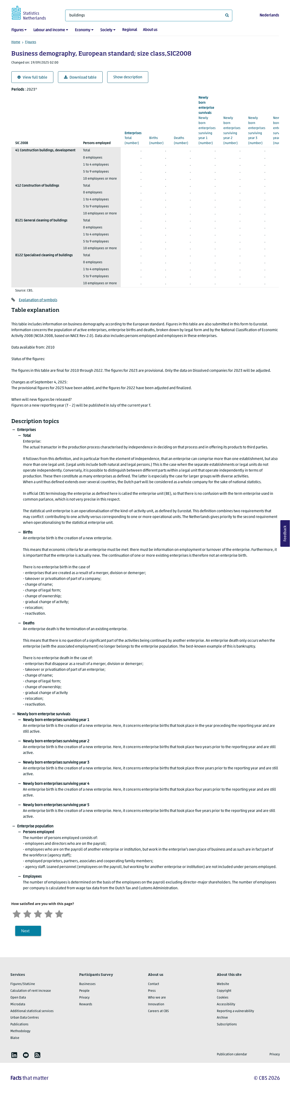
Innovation (156, 1004)
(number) (157, 138)
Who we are (157, 997)
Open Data (18, 997)
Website (223, 984)
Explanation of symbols (38, 300)
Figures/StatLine (22, 984)
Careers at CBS (158, 1011)
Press (152, 990)
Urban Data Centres (24, 1017)
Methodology (20, 1031)
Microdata (17, 1004)
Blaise (14, 1038)
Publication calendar (232, 1054)
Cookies (222, 997)
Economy (82, 30)
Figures (17, 30)
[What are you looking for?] (148, 15)
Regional (129, 30)
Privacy (84, 997)
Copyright (224, 990)
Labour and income (49, 30)
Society (106, 30)
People (84, 990)
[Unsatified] (27, 913)
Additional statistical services (32, 1011)
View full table (32, 77)
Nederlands (269, 15)
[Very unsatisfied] (16, 913)
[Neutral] (38, 913)
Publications (19, 1024)
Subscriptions (227, 1024)
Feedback (285, 533)
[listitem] (14, 1055)
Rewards (85, 1004)
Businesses (87, 984)
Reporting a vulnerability (235, 1011)
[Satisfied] (48, 913)
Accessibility (226, 1004)
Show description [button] (127, 77)
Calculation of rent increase (30, 990)
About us (150, 30)
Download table (80, 77)
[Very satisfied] (59, 913)
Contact (153, 984)
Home (15, 42)
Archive (222, 1017)
